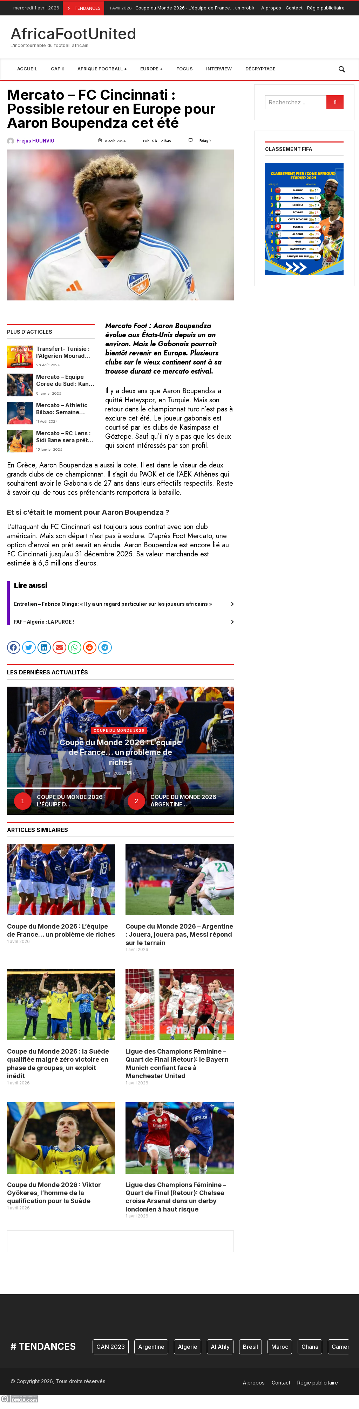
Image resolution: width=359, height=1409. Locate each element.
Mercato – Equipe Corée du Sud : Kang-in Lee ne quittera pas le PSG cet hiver (65, 381)
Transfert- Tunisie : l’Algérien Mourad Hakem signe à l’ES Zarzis (63, 353)
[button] (13, 653)
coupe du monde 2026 (119, 737)
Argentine (151, 1352)
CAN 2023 (110, 1352)
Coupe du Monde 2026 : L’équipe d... (71, 807)
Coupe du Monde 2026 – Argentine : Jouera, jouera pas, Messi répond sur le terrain (179, 941)
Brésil (250, 1352)
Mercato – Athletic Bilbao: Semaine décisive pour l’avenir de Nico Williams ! (62, 409)
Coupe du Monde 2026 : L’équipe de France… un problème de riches (196, 8)
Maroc (279, 1352)
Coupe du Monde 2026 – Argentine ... (185, 807)
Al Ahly (220, 1352)
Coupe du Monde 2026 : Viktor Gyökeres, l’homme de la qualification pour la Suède (54, 1199)
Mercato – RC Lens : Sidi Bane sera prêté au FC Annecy (64, 437)
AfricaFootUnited (73, 33)
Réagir (205, 140)
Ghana (310, 1352)
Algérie (187, 1352)
